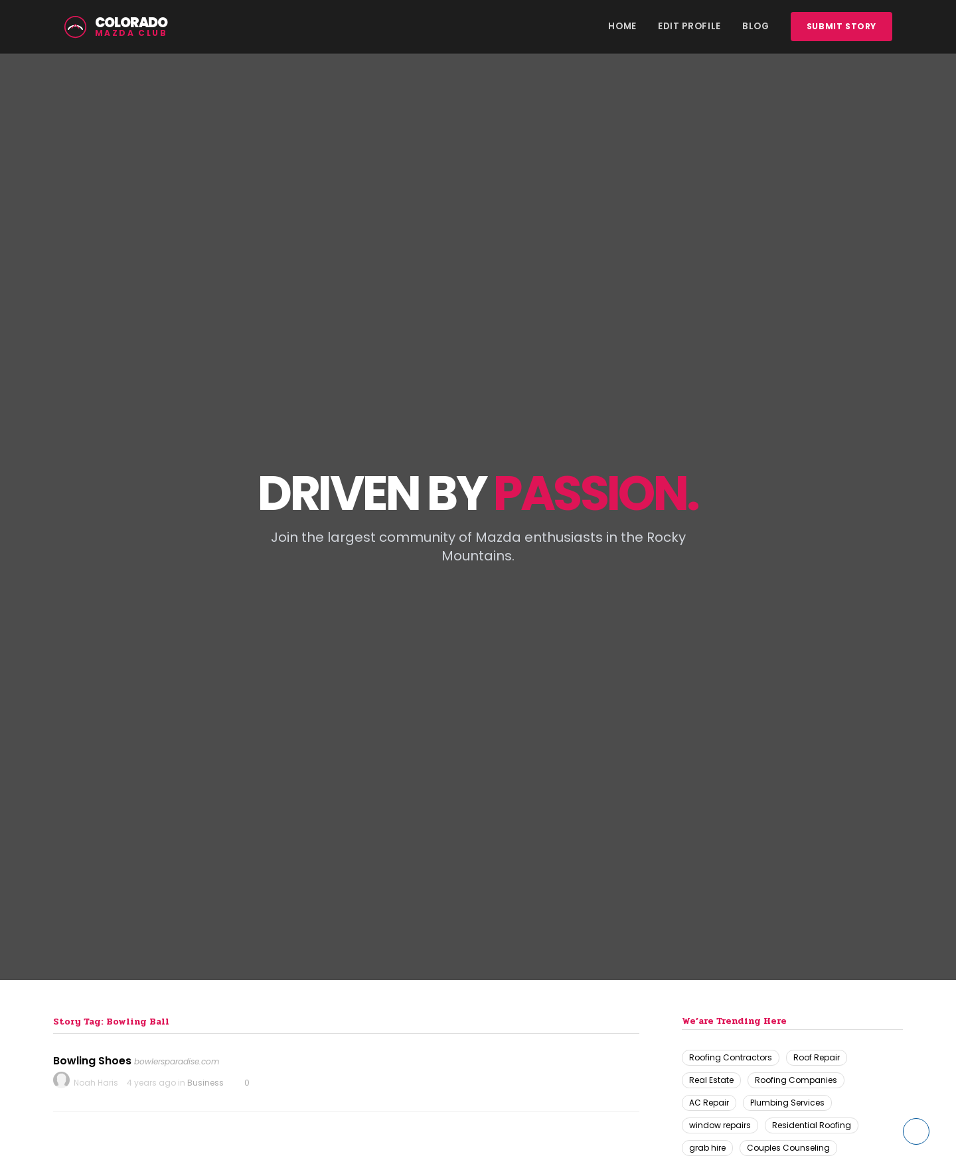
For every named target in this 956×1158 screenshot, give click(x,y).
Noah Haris (96, 1082)
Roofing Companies (796, 1080)
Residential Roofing (811, 1125)
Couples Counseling (788, 1147)
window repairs (720, 1125)
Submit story (841, 26)
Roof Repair (816, 1057)
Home (622, 26)
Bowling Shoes (92, 1060)
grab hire (707, 1147)
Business (205, 1082)
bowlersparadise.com (176, 1061)
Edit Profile (689, 26)
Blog (755, 26)
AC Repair (709, 1102)
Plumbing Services (787, 1102)
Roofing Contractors (730, 1057)
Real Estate (711, 1080)
